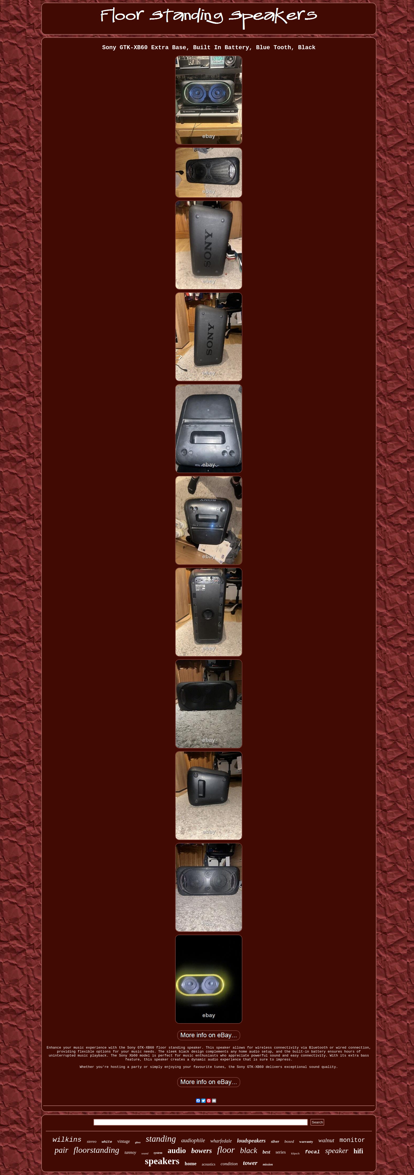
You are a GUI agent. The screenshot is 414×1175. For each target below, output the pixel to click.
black (248, 1150)
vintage (123, 1141)
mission (268, 1164)
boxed (289, 1141)
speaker (336, 1150)
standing (161, 1139)
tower (250, 1162)
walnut (326, 1140)
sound (144, 1153)
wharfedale (221, 1141)
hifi (358, 1151)
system (158, 1153)
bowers (201, 1151)
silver (275, 1142)
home (190, 1163)
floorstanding (96, 1150)
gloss (138, 1142)
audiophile (193, 1140)
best (266, 1152)
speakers (162, 1161)
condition (229, 1163)
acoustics (208, 1164)
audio (177, 1150)
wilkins (67, 1140)
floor (226, 1150)
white (107, 1142)
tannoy (130, 1152)
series (280, 1152)
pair (61, 1150)
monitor (352, 1140)
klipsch (295, 1153)
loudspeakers (251, 1141)
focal (312, 1152)
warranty (306, 1142)
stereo (91, 1141)
